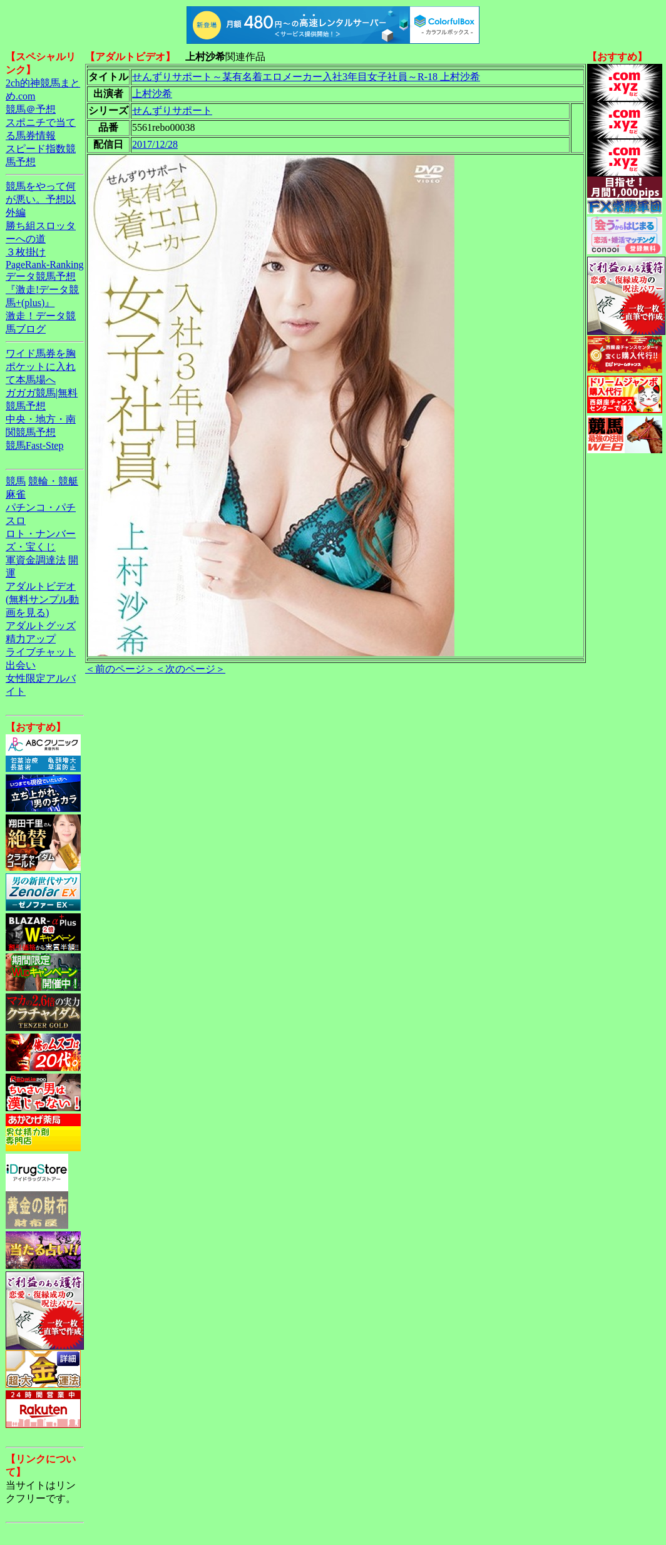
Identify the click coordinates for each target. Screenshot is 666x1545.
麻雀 (16, 494)
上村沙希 (152, 93)
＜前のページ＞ (120, 669)
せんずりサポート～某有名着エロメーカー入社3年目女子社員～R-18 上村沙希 (306, 76)
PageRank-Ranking (44, 264)
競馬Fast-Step (34, 445)
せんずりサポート (172, 110)
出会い (21, 665)
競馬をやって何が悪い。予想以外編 (41, 199)
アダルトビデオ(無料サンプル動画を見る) (42, 599)
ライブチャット (41, 652)
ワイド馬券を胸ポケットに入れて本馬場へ (41, 366)
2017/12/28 (155, 144)
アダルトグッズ (41, 625)
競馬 (16, 481)
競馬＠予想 (31, 109)
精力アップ (31, 639)
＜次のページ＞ (190, 669)
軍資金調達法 (36, 560)
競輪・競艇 (53, 481)
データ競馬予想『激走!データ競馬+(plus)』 (42, 289)
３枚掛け (26, 252)
